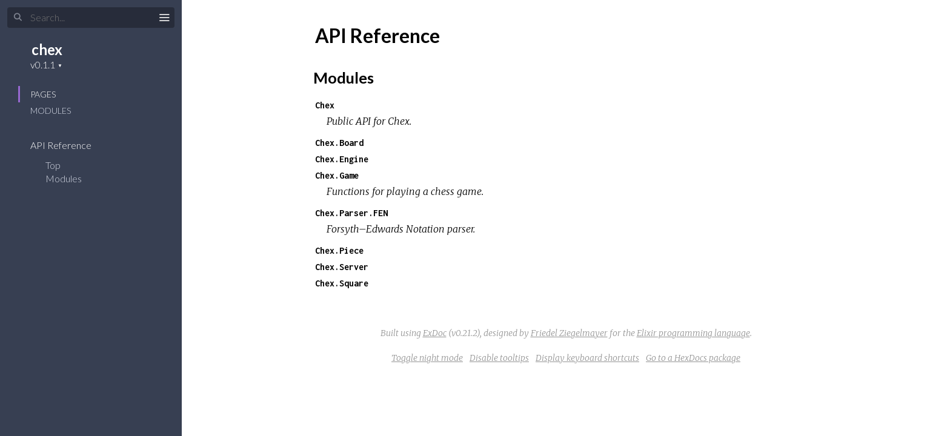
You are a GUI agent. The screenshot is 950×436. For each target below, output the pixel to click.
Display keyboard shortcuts (587, 358)
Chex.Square (341, 283)
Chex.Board (339, 142)
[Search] (90, 17)
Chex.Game (337, 175)
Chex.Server (341, 267)
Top (53, 165)
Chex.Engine (341, 159)
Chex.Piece (339, 250)
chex (47, 49)
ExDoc (435, 333)
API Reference (68, 145)
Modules (50, 110)
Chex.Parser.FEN (351, 213)
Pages (43, 94)
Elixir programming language (693, 333)
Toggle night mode (427, 358)
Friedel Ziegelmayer (569, 333)
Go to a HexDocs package (693, 358)
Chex (324, 105)
